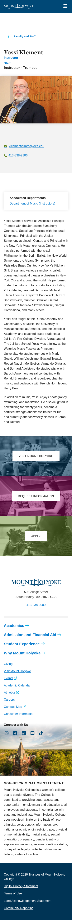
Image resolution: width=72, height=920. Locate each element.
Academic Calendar (17, 685)
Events (8, 678)
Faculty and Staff (25, 36)
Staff (7, 63)
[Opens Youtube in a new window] (32, 733)
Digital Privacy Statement (21, 886)
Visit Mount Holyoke (17, 671)
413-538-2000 (36, 605)
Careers (9, 699)
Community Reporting (19, 908)
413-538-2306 (18, 155)
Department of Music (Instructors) (32, 203)
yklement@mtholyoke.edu (26, 146)
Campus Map (13, 706)
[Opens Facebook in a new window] (15, 733)
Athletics (9, 692)
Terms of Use (13, 893)
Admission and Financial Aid (30, 635)
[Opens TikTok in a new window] (41, 733)
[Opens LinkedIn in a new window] (24, 733)
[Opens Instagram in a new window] (6, 733)
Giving (8, 663)
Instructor (11, 57)
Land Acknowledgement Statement (27, 900)
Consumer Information (19, 713)
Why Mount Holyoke (22, 653)
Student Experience (22, 644)
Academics (14, 626)
